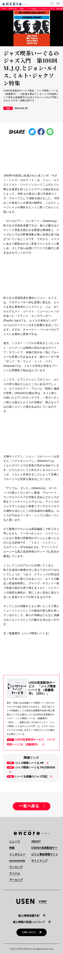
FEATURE (12, 9)
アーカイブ (16, 879)
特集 (12, 847)
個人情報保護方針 (29, 915)
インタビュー (17, 854)
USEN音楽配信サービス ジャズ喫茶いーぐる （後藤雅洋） (31, 742)
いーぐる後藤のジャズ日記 (31, 776)
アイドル (14, 873)
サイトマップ (39, 860)
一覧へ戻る (29, 806)
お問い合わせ (29, 932)
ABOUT (36, 841)
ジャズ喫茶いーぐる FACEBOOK (35, 767)
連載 (22, 9)
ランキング (16, 867)
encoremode (17, 860)
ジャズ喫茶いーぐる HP (29, 763)
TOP (3, 9)
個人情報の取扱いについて (29, 922)
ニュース (14, 841)
